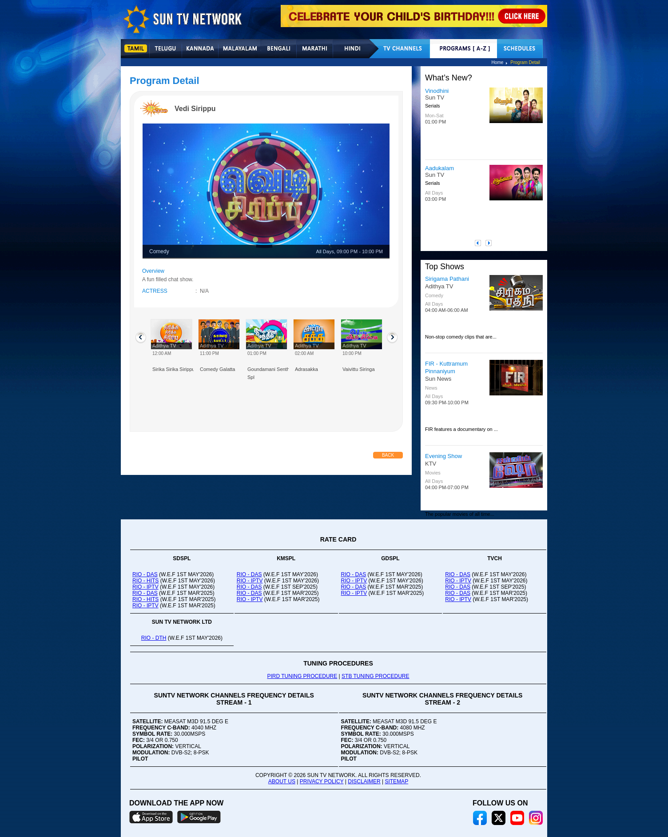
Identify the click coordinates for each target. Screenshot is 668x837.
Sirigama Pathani (447, 278)
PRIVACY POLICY (322, 781)
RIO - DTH (154, 638)
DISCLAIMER (364, 781)
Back (388, 455)
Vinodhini (437, 91)
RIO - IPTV (145, 587)
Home (498, 62)
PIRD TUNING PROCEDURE (302, 676)
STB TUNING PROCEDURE (375, 676)
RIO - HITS (145, 581)
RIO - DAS (145, 574)
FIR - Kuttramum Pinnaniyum (446, 367)
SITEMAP (396, 781)
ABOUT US (281, 781)
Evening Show (443, 456)
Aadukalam (439, 168)
